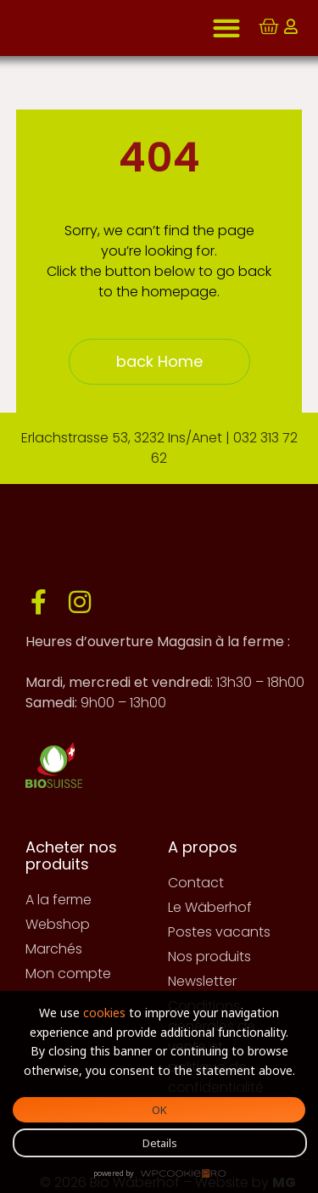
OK (159, 1109)
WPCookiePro (183, 1174)
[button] (226, 28)
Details (159, 1143)
